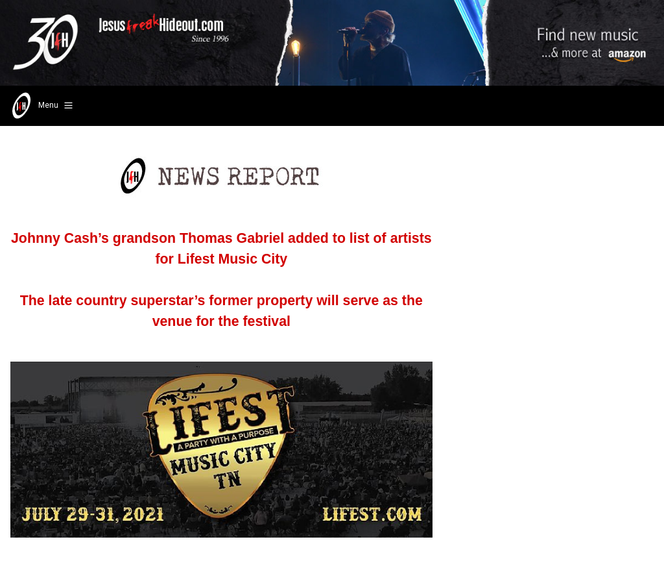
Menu (41, 106)
